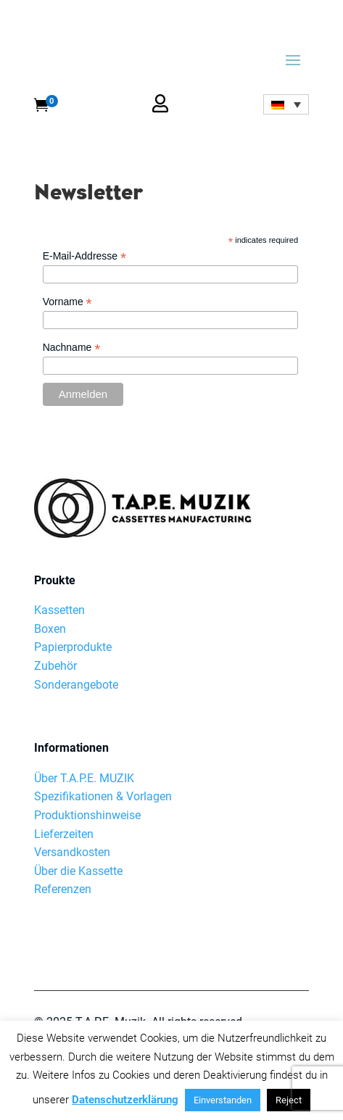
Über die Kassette (78, 815)
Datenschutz (66, 985)
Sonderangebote (76, 629)
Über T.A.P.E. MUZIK (84, 722)
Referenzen (62, 833)
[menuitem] (285, 104)
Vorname (67, 302)
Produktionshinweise (87, 759)
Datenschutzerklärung (125, 1099)
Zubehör (55, 610)
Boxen (50, 573)
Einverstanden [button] (223, 1100)
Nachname (72, 347)
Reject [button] (289, 1100)
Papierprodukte (73, 591)
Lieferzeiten (64, 778)
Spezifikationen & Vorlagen (103, 740)
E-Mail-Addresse (85, 256)
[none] (285, 104)
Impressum (136, 985)
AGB (184, 985)
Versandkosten (72, 796)
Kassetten (59, 554)
